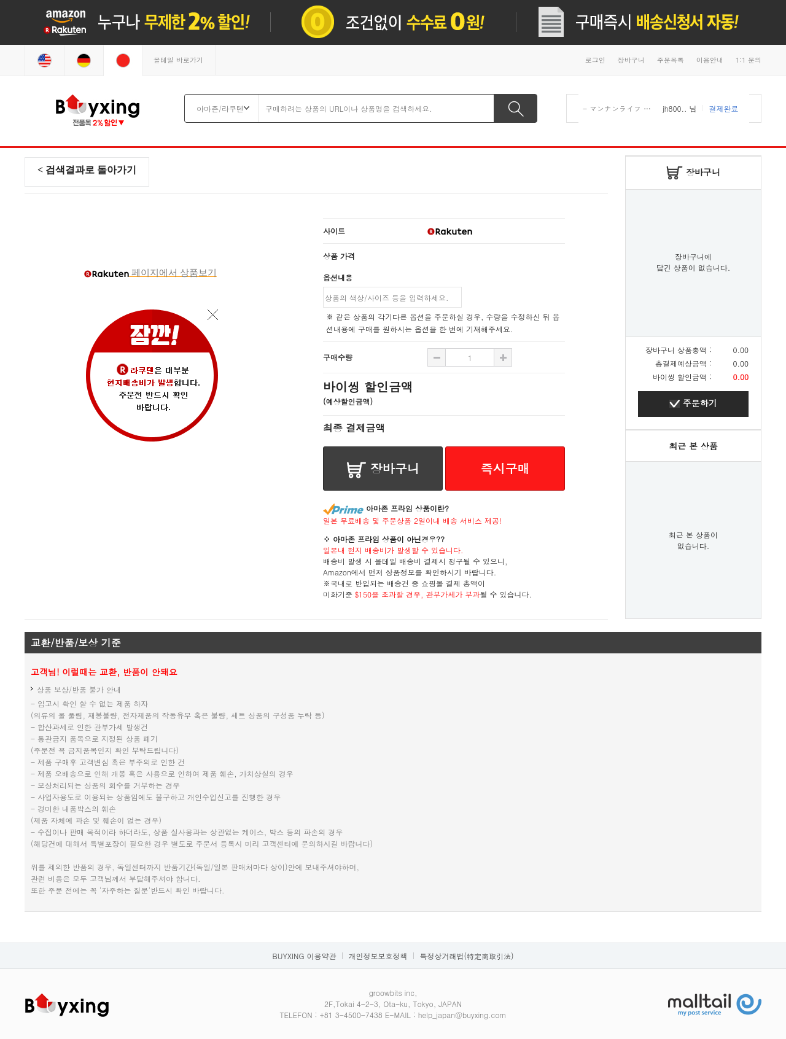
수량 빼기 (503, 357)
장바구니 (631, 59)
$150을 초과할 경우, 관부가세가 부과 (417, 594)
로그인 (595, 59)
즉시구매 (505, 468)
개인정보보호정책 (377, 956)
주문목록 (670, 59)
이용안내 (709, 59)
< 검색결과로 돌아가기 (86, 170)
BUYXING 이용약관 (305, 956)
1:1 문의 (748, 59)
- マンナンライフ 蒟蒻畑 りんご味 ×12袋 (652, 108)
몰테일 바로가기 (178, 59)
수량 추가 (436, 357)
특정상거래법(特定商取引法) (466, 956)
